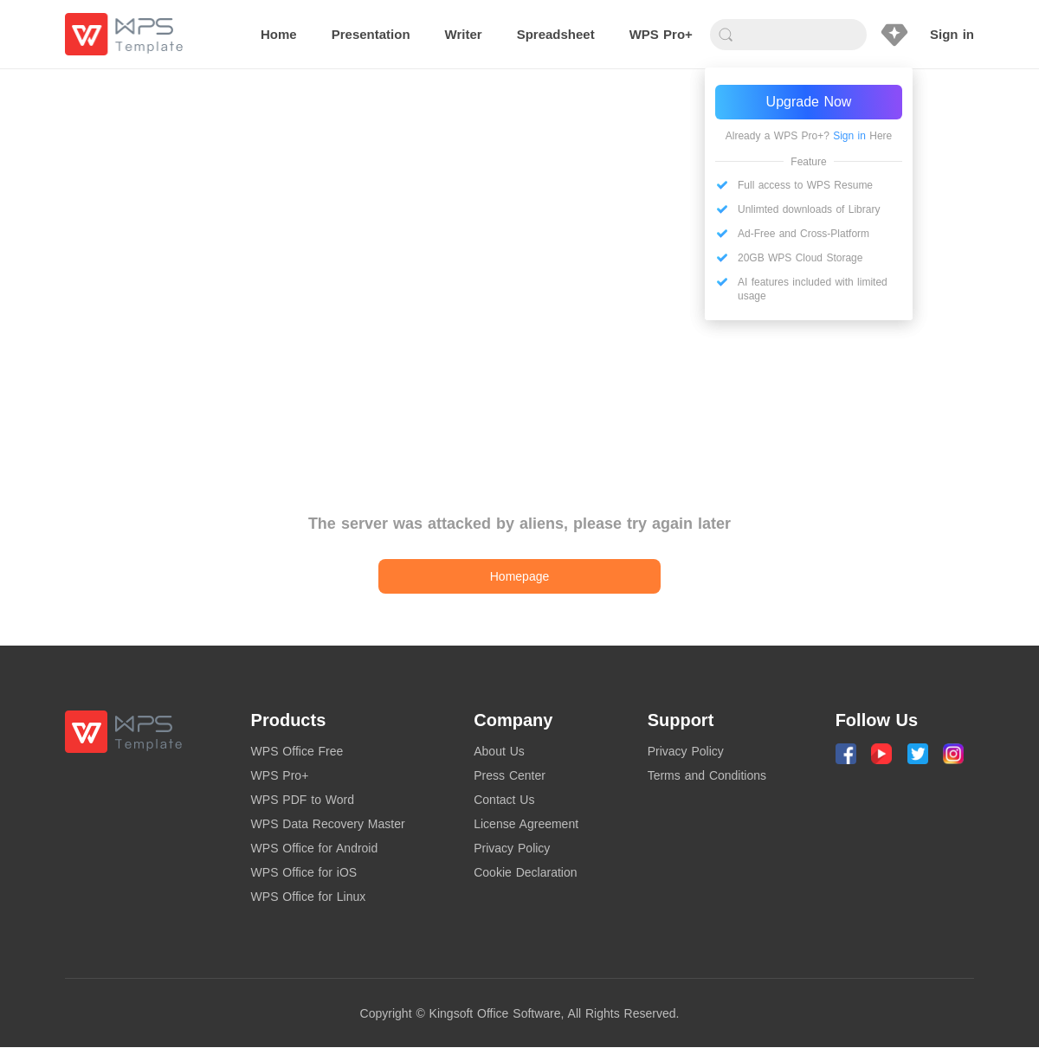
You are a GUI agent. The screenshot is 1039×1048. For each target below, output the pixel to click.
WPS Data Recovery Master (328, 824)
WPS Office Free (297, 751)
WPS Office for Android (314, 848)
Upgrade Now (809, 101)
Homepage (520, 576)
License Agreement (526, 824)
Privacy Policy (512, 848)
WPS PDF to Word (302, 800)
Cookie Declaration (525, 872)
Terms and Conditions (707, 775)
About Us (499, 751)
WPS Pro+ (280, 775)
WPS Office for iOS (304, 872)
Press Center (509, 775)
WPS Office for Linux (308, 896)
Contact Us (504, 800)
